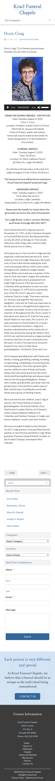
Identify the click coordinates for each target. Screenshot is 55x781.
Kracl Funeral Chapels (30, 39)
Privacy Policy (18, 777)
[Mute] (38, 107)
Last (8, 591)
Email (10, 597)
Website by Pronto (34, 777)
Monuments (27, 757)
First (8, 581)
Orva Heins (12, 498)
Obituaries (27, 749)
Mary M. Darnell (15, 512)
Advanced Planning (27, 755)
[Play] (7, 107)
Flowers (27, 760)
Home (26, 743)
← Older (10, 472)
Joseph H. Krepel (15, 519)
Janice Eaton (13, 525)
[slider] (23, 107)
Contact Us (27, 696)
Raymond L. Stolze (16, 505)
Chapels (27, 752)
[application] (27, 107)
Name (10, 569)
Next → (45, 472)
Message (11, 609)
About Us (27, 746)
